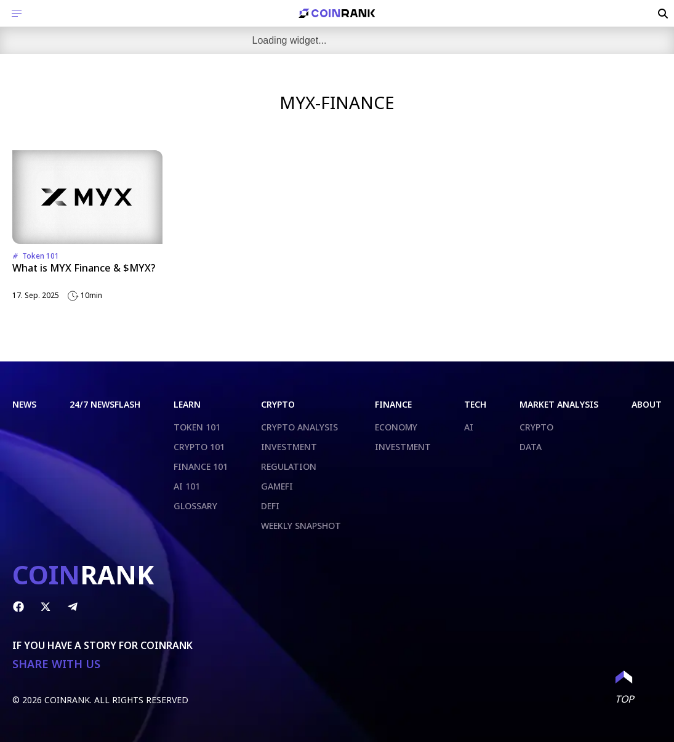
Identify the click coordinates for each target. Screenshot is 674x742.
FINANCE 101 (201, 466)
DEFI (270, 506)
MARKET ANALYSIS (559, 404)
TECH (475, 404)
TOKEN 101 (197, 427)
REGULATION (288, 466)
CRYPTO (278, 404)
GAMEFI (277, 486)
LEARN (187, 404)
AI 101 (187, 486)
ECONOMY (396, 427)
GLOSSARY (195, 506)
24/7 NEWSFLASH (105, 404)
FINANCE (393, 404)
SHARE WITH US (56, 664)
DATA (531, 447)
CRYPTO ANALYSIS (299, 427)
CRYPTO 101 (199, 447)
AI (468, 427)
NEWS (24, 404)
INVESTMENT (289, 447)
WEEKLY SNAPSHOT (301, 525)
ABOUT (647, 404)
